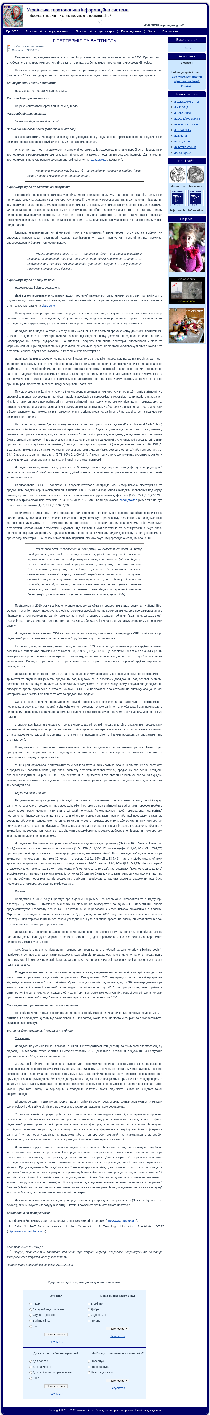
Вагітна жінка (41, 1320)
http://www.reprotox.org (121, 1220)
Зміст (151, 31)
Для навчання (42, 1366)
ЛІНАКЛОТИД (182, 112)
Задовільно (98, 1315)
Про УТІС (12, 31)
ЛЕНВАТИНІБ (182, 130)
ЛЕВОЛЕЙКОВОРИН (187, 118)
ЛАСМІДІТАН (182, 141)
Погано (95, 1320)
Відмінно (97, 1303)
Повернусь (98, 1361)
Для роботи (40, 1361)
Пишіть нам (170, 31)
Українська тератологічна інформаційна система (78, 10)
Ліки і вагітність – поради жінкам (47, 31)
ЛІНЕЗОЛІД (181, 107)
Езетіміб (186, 86)
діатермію (48, 305)
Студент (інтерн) (44, 1315)
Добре (95, 1309)
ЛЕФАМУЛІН (182, 135)
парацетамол (98, 159)
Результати (56, 1341)
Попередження (131, 31)
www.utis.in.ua (85, 1410)
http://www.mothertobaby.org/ (26, 1231)
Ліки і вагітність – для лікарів (95, 31)
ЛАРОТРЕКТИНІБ (185, 147)
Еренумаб (178, 76)
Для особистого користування (53, 1372)
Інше (36, 1326)
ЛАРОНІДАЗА (182, 153)
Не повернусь (100, 1366)
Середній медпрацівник (48, 1309)
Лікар (36, 1303)
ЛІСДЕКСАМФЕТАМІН (187, 101)
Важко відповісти (102, 1372)
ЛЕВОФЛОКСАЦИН (186, 124)
